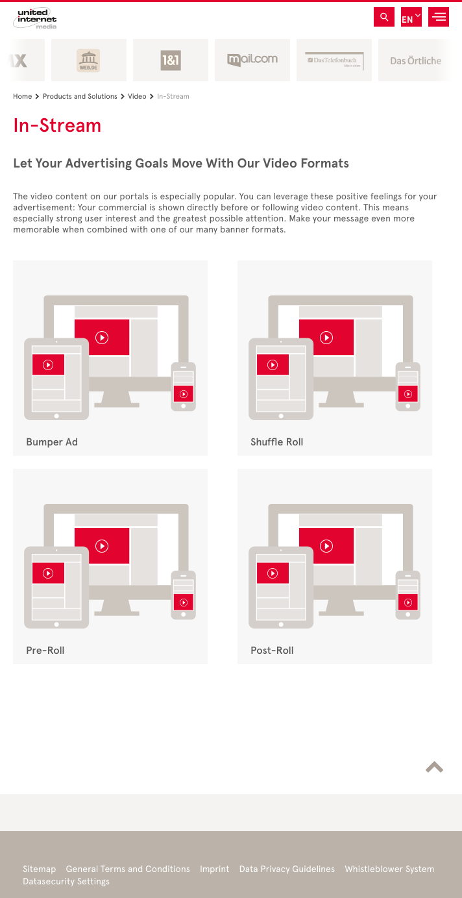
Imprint (215, 869)
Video (142, 96)
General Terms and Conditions (128, 869)
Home (28, 96)
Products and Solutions (85, 96)
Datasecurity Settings (66, 881)
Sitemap (39, 869)
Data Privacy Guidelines (287, 869)
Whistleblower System (389, 869)
